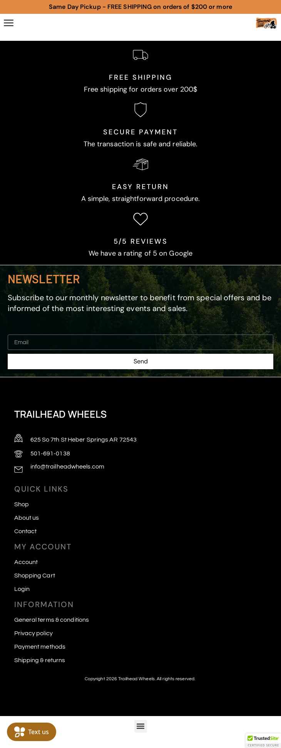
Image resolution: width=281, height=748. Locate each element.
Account (26, 562)
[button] (140, 726)
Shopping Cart (34, 575)
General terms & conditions (51, 620)
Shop (21, 504)
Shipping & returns (39, 660)
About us (26, 518)
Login (22, 589)
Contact (25, 531)
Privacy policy (33, 633)
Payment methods (40, 647)
